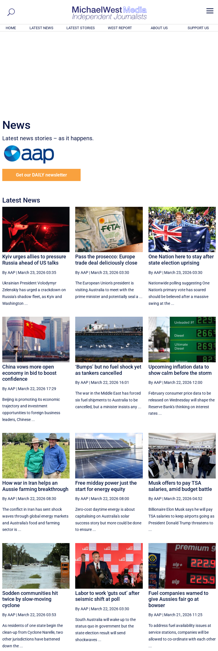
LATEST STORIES (80, 28)
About (175, 648)
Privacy (205, 648)
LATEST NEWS (41, 28)
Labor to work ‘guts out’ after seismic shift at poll (107, 519)
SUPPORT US (198, 28)
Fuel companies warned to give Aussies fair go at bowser (178, 522)
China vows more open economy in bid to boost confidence (29, 296)
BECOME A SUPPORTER (190, 615)
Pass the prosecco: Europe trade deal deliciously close (106, 182)
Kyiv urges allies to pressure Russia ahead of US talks (34, 182)
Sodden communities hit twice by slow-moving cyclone (30, 522)
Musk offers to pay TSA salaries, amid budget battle (180, 409)
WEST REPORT (120, 28)
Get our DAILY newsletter (41, 98)
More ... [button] (200, 594)
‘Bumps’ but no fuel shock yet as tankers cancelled (108, 293)
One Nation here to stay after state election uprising (181, 182)
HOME (11, 28)
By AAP (8, 195)
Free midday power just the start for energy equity (106, 409)
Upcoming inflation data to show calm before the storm (180, 293)
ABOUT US (159, 28)
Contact (190, 648)
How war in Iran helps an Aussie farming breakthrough (35, 409)
